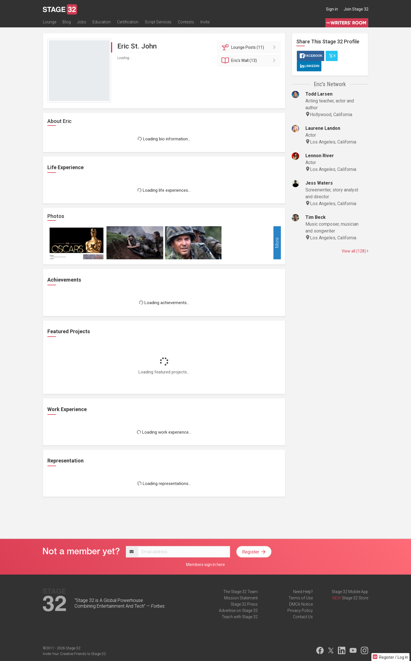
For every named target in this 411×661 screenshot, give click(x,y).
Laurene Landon (322, 128)
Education (101, 22)
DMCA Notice (301, 604)
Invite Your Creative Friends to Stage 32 (74, 654)
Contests (186, 22)
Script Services (158, 22)
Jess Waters (319, 183)
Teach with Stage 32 (240, 616)
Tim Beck (315, 217)
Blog (67, 22)
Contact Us (303, 616)
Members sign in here (205, 564)
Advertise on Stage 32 (238, 610)
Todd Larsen (319, 94)
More (277, 243)
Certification (127, 22)
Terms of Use (301, 598)
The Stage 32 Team (240, 591)
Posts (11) (249, 47)
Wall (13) (249, 60)
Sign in (332, 9)
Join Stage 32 (356, 9)
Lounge (49, 22)
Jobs (81, 22)
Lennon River (319, 155)
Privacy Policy (300, 610)
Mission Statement (241, 598)
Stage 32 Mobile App (350, 591)
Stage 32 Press (244, 604)
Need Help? (303, 591)
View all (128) (355, 251)
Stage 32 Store (355, 598)
